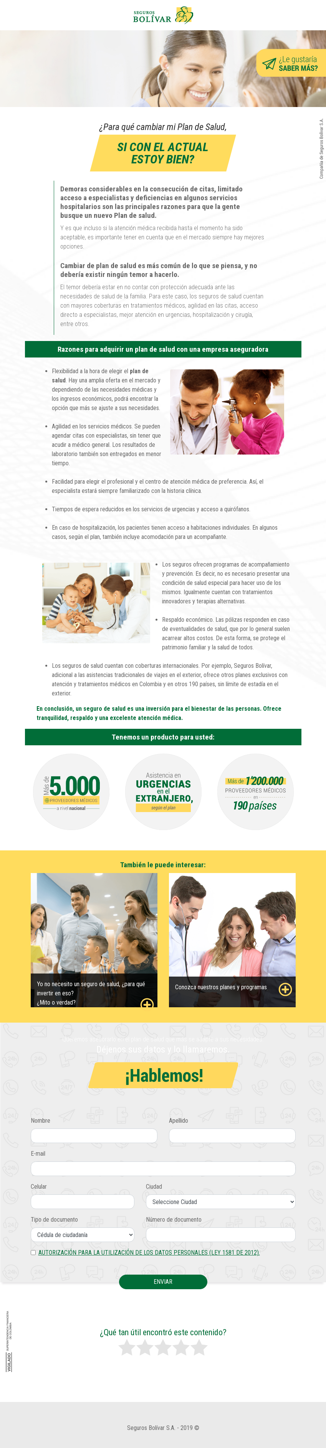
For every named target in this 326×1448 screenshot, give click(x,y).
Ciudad (154, 1186)
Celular (39, 1186)
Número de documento (174, 1219)
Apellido (178, 1120)
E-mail (38, 1153)
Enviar (163, 1281)
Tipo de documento (54, 1219)
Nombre (40, 1120)
